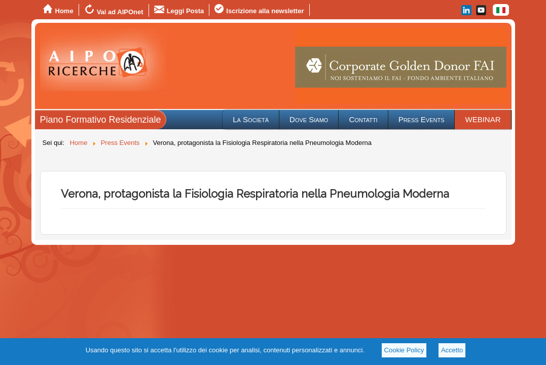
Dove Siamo (308, 119)
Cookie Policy (404, 350)
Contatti (363, 119)
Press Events (421, 119)
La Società (251, 119)
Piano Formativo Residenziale (100, 119)
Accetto (452, 350)
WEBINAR (482, 119)
